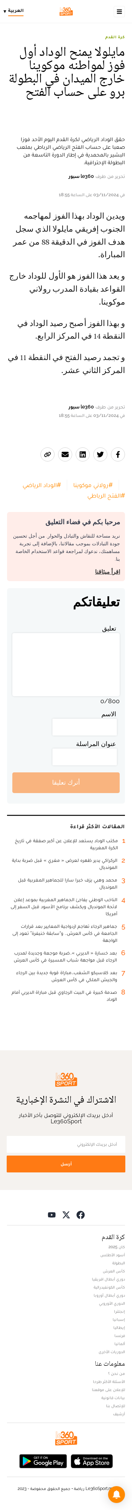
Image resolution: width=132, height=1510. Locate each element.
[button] (116, 1494)
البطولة (118, 1262)
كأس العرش (114, 1271)
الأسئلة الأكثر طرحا (109, 1381)
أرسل (66, 1163)
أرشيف (119, 1413)
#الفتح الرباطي (106, 495)
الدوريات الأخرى (112, 1351)
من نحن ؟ (116, 1373)
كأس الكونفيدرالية (109, 1287)
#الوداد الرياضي (42, 484)
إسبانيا (119, 1319)
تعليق (109, 628)
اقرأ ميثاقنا (107, 571)
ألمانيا (119, 1343)
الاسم (108, 714)
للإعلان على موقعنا (108, 1389)
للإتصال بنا (115, 1405)
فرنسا (119, 1335)
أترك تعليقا (66, 782)
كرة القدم (115, 36)
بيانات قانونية (113, 1397)
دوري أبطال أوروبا (109, 1295)
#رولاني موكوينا (93, 484)
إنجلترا (119, 1311)
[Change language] (15, 11)
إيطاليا (119, 1327)
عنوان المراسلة (96, 743)
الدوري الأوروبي (112, 1303)
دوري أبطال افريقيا (108, 1279)
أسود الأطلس (112, 1254)
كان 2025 (116, 1246)
